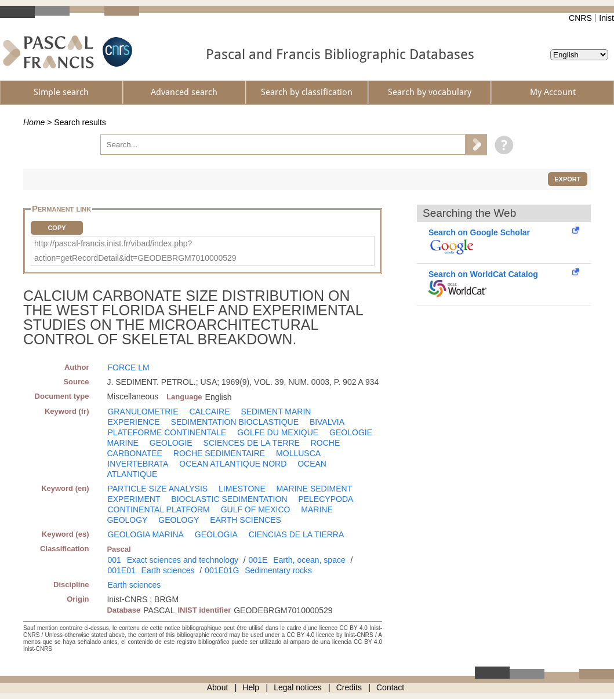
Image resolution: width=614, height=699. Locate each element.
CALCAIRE (209, 411)
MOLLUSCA (298, 453)
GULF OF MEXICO (255, 509)
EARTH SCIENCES (245, 520)
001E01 (121, 570)
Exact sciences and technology (182, 560)
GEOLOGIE (171, 442)
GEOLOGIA (216, 534)
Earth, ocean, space (309, 560)
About (217, 687)
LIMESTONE (242, 488)
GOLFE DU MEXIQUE (277, 432)
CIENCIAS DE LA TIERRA (296, 534)
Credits (349, 687)
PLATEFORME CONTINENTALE (166, 432)
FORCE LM (128, 367)
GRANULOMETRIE (142, 411)
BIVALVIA (327, 422)
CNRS (580, 18)
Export (567, 179)
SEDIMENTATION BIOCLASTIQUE (235, 422)
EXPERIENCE (133, 422)
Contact (390, 687)
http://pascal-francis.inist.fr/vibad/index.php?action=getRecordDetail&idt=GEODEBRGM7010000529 (135, 251)
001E (258, 560)
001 (114, 560)
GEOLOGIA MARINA (145, 534)
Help (250, 687)
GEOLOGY (178, 520)
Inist (606, 18)
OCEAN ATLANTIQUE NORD (232, 463)
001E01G (222, 570)
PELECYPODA (325, 499)
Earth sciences (168, 570)
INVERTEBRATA (137, 463)
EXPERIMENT (133, 499)
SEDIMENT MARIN (276, 411)
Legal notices (298, 687)
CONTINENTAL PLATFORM (158, 509)
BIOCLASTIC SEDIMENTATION (229, 499)
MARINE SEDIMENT (315, 488)
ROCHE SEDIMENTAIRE (219, 453)
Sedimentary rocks (278, 570)
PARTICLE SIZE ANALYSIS (157, 488)
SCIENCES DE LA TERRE (252, 442)
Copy (57, 227)
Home (34, 122)
